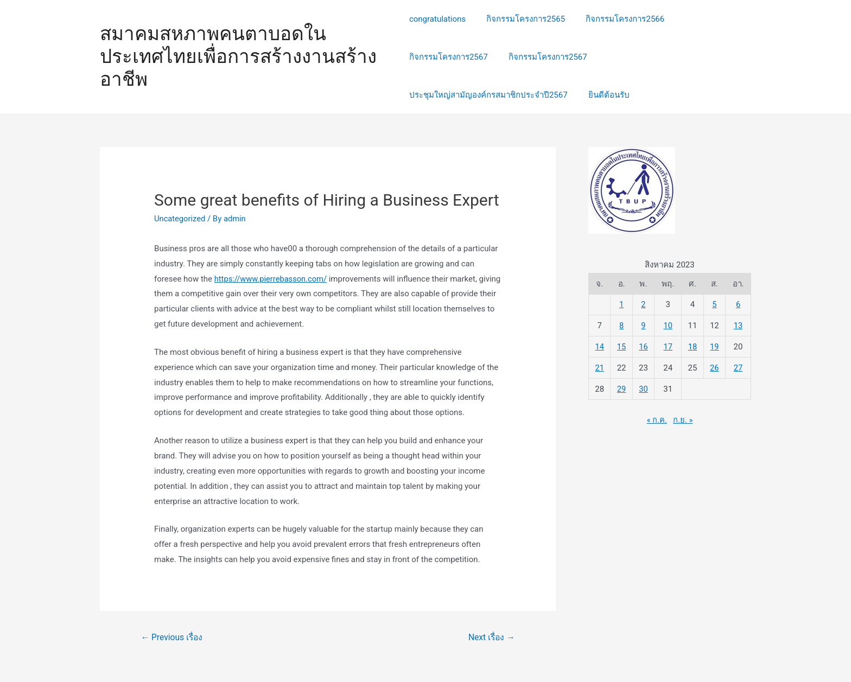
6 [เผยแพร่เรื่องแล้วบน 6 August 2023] (738, 304)
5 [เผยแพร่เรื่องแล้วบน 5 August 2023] (714, 304)
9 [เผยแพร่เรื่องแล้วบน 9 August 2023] (643, 325)
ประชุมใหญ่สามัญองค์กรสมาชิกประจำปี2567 (488, 95)
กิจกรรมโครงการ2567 (448, 57)
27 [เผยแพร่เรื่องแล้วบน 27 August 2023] (738, 367)
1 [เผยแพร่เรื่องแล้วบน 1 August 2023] (621, 304)
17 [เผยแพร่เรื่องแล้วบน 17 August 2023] (667, 346)
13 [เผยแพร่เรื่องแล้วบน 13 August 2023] (738, 325)
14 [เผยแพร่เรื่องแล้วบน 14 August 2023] (599, 346)
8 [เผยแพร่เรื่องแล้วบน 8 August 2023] (621, 325)
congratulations (437, 19)
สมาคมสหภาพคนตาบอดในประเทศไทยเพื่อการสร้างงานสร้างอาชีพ (238, 57)
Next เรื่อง (490, 637)
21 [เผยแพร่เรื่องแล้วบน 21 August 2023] (599, 367)
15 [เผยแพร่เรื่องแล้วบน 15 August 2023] (621, 346)
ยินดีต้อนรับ (604, 95)
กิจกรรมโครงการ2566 (616, 19)
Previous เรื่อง (173, 637)
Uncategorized (180, 219)
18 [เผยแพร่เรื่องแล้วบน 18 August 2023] (692, 346)
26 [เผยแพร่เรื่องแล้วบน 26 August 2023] (714, 367)
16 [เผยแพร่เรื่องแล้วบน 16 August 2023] (643, 346)
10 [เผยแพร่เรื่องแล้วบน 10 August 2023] (667, 325)
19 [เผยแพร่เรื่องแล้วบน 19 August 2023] (714, 346)
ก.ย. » (683, 419)
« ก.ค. (656, 419)
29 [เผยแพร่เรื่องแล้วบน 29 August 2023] (621, 388)
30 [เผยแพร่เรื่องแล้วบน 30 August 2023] (643, 388)
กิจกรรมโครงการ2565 (521, 19)
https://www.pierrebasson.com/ (271, 279)
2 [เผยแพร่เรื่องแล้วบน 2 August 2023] (643, 304)
